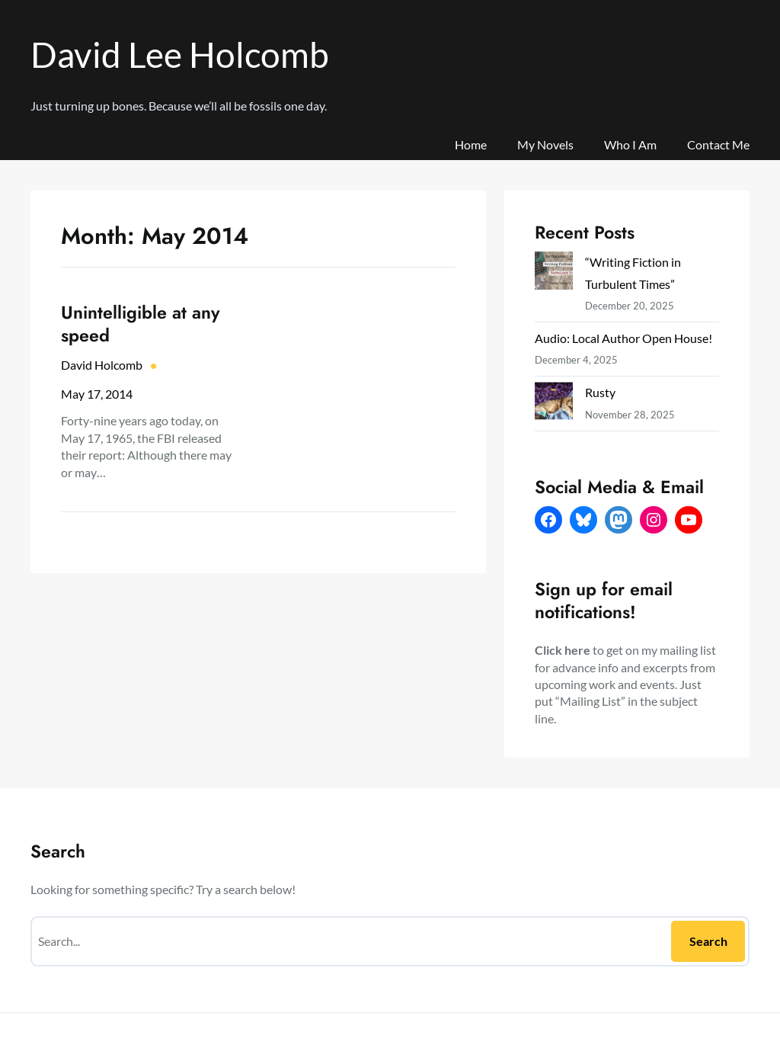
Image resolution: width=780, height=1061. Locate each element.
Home (471, 144)
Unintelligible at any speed (140, 324)
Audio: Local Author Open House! (623, 338)
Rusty (600, 392)
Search (708, 941)
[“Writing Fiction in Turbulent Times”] (554, 274)
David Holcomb (101, 364)
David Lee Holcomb (179, 54)
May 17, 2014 (97, 393)
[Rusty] (554, 404)
